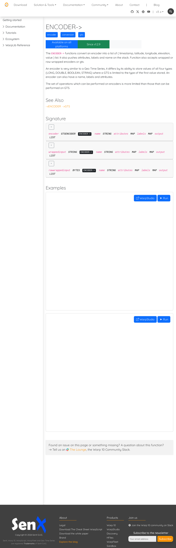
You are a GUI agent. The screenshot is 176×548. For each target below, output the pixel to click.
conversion (68, 34)
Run (164, 198)
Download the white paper (73, 533)
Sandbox (111, 545)
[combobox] (171, 11)
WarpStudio (145, 198)
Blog (157, 5)
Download (20, 5)
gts (81, 34)
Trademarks (29, 543)
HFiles (110, 537)
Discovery (112, 533)
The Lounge (78, 449)
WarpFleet (112, 541)
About (119, 5)
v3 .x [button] (158, 11)
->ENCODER (53, 106)
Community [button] (99, 5)
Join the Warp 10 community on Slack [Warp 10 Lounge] (150, 525)
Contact (134, 5)
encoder (51, 34)
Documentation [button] (73, 5)
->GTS (66, 106)
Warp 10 (111, 525)
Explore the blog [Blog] (68, 541)
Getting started (12, 20)
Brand (62, 537)
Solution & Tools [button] (44, 5)
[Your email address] (142, 539)
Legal (62, 525)
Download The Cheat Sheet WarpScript (80, 529)
